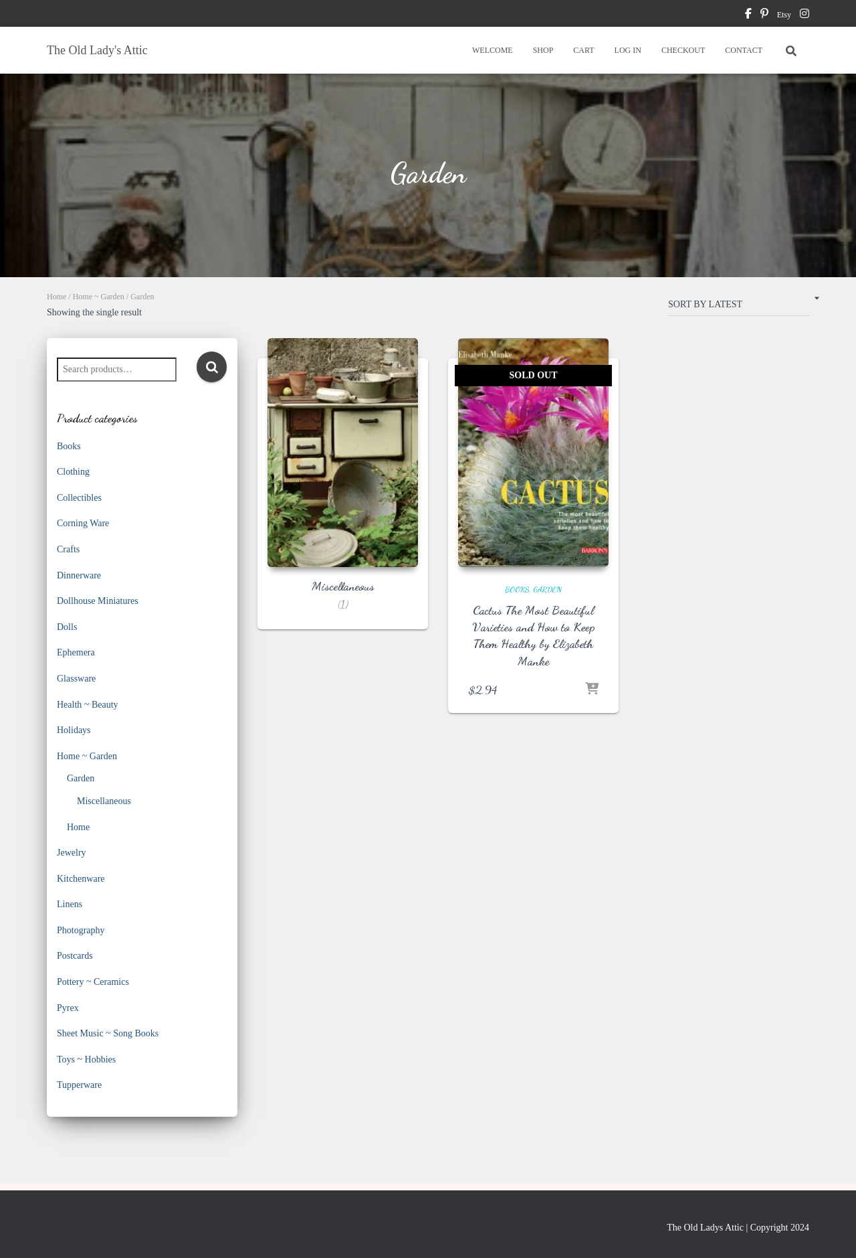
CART (583, 50)
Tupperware (79, 1085)
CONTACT (743, 50)
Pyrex (68, 1008)
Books (69, 446)
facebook (748, 15)
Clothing (73, 472)
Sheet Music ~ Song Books (107, 1033)
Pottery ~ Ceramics (93, 982)
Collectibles (79, 498)
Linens (69, 904)
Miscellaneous (104, 801)
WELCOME (492, 50)
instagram (804, 15)
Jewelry (71, 853)
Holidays (74, 730)
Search (212, 367)
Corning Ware (83, 523)
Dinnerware (79, 575)
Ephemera (76, 652)
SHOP (543, 50)
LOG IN (628, 50)
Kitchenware (81, 879)
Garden (80, 778)
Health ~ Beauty (87, 705)
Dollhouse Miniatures (97, 601)
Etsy (784, 14)
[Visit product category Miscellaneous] (342, 493)
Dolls (67, 627)
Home (56, 296)
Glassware (76, 679)
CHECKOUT (683, 50)
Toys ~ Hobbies (86, 1059)
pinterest (764, 15)
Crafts (68, 549)
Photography (81, 930)
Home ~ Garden (98, 296)
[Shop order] (738, 307)
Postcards (75, 956)
